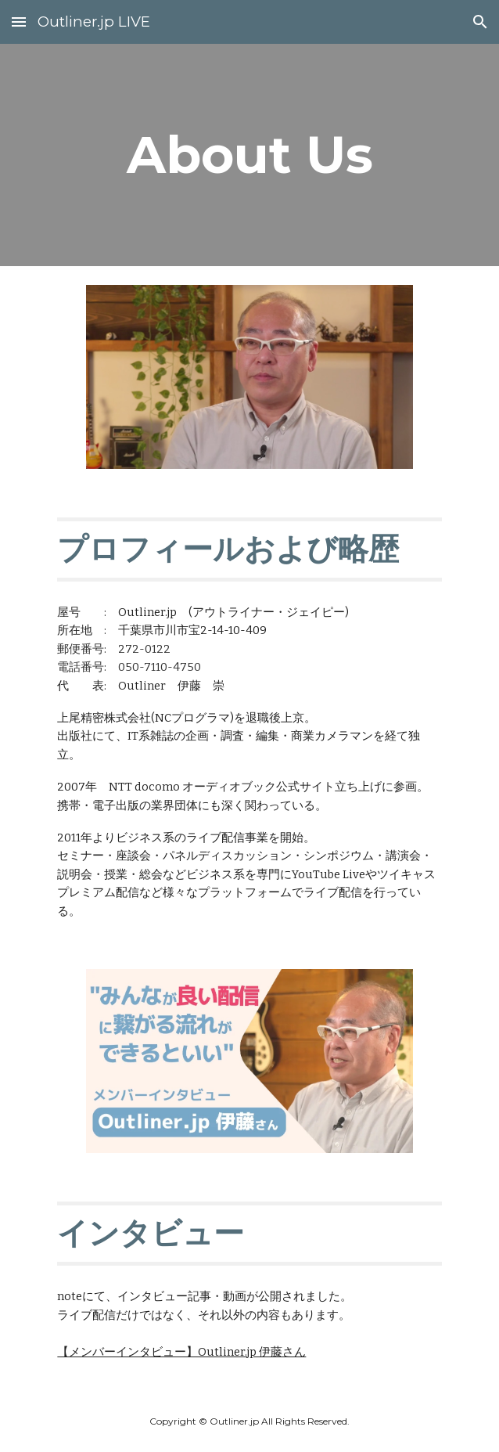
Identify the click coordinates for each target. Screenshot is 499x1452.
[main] (249, 154)
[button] (19, 21)
